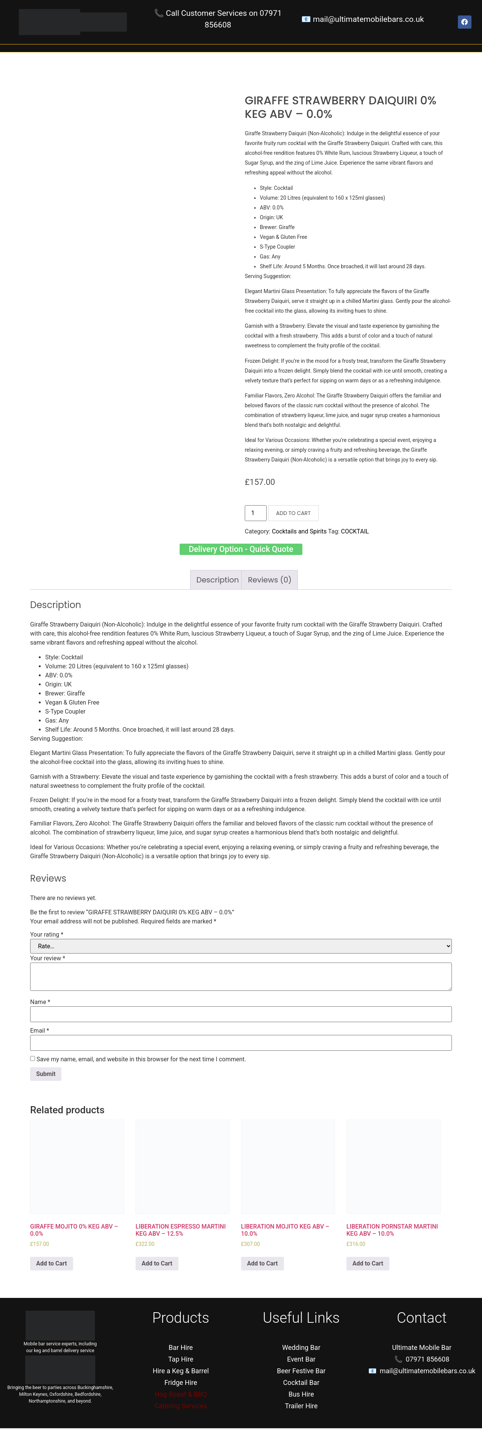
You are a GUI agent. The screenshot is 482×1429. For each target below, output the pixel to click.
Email (39, 1032)
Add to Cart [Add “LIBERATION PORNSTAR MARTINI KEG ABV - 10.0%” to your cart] (367, 1264)
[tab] (218, 580)
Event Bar (301, 1360)
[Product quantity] (256, 513)
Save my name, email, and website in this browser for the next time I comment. (141, 1060)
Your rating (46, 935)
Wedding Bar (301, 1348)
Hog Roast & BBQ (181, 1395)
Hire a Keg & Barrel (181, 1372)
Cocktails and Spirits (299, 531)
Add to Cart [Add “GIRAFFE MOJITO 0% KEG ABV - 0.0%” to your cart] (51, 1264)
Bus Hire (301, 1395)
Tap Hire (181, 1360)
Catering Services (180, 1407)
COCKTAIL (355, 531)
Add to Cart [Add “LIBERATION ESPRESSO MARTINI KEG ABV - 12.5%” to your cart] (157, 1264)
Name (40, 1003)
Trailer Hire (301, 1407)
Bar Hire (181, 1348)
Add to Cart (293, 513)
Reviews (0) (269, 580)
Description (218, 580)
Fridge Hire (180, 1383)
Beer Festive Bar (301, 1372)
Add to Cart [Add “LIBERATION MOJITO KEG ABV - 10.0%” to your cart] (262, 1264)
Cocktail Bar (301, 1383)
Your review (47, 959)
